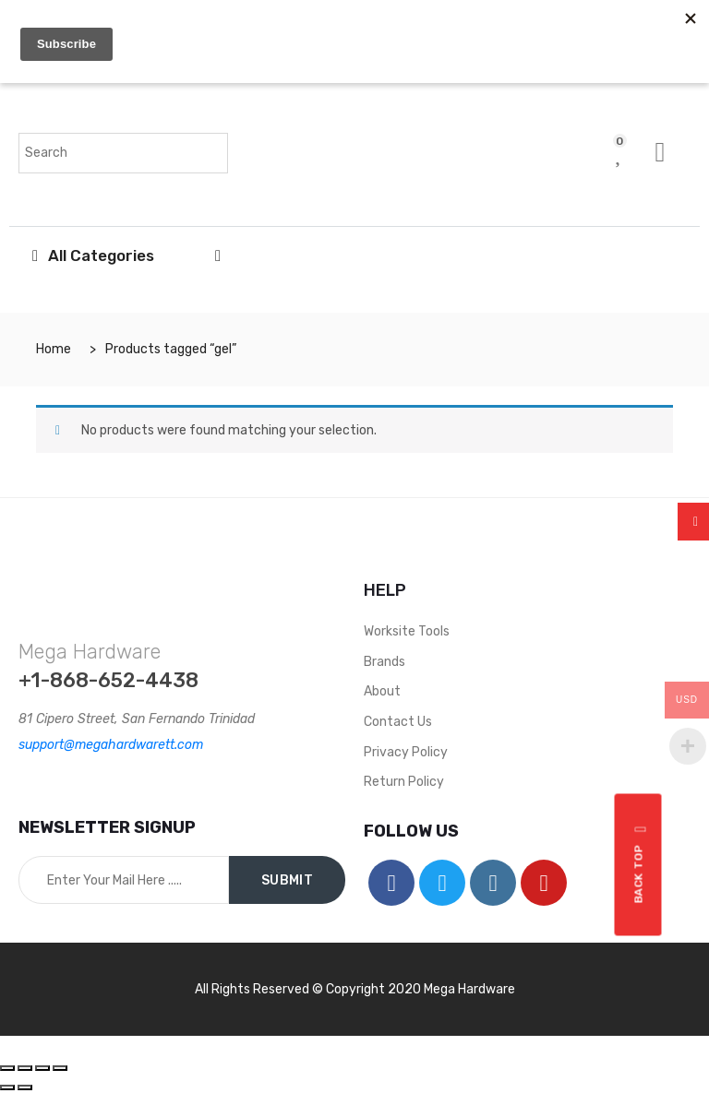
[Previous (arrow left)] (7, 1087)
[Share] (25, 1068)
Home (53, 349)
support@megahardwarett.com (110, 745)
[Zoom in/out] (60, 1068)
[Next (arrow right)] (25, 1087)
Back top (641, 865)
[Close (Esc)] (7, 1068)
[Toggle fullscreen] (42, 1068)
